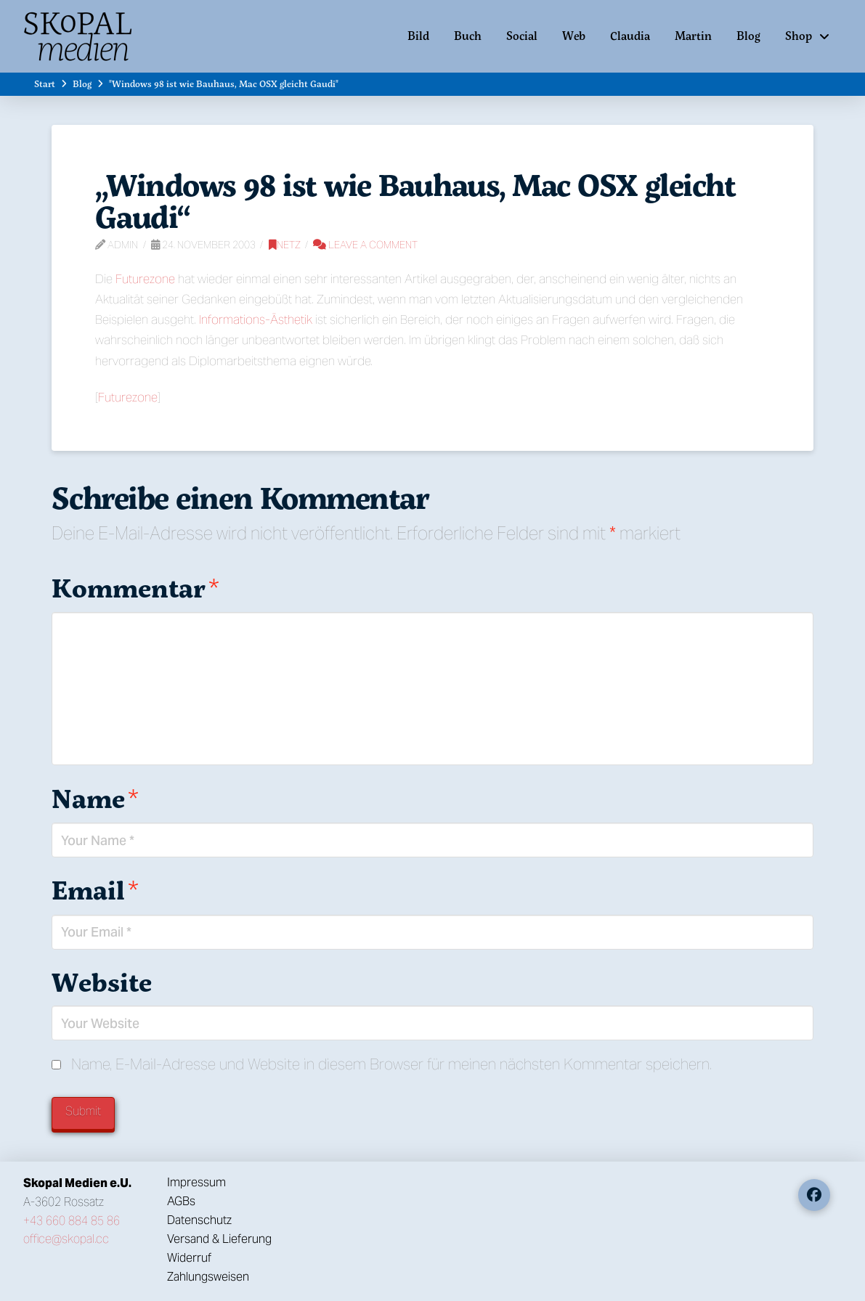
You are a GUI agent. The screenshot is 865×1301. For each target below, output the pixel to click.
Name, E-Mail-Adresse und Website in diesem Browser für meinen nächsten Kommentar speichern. (391, 1064)
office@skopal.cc (66, 1239)
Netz (285, 244)
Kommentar (135, 587)
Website (102, 982)
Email (95, 890)
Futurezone (145, 279)
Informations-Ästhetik (255, 319)
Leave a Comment (365, 244)
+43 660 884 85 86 (71, 1220)
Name (95, 798)
